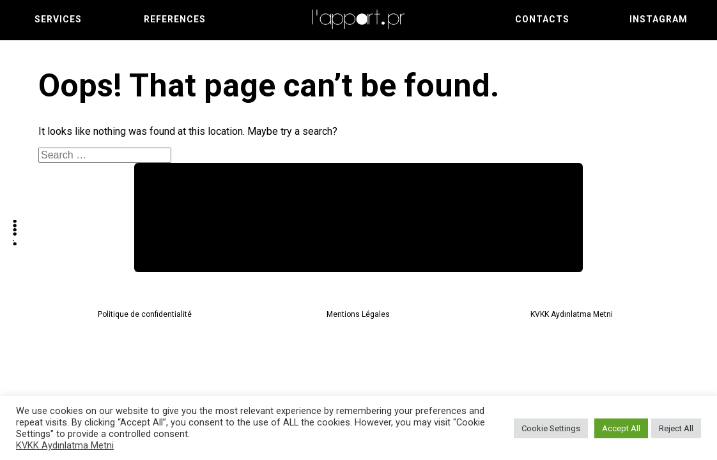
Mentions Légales (358, 314)
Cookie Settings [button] (550, 428)
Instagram (658, 19)
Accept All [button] (621, 428)
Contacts (542, 19)
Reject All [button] (676, 428)
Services (58, 19)
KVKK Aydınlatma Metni (571, 314)
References (175, 19)
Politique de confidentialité (145, 314)
